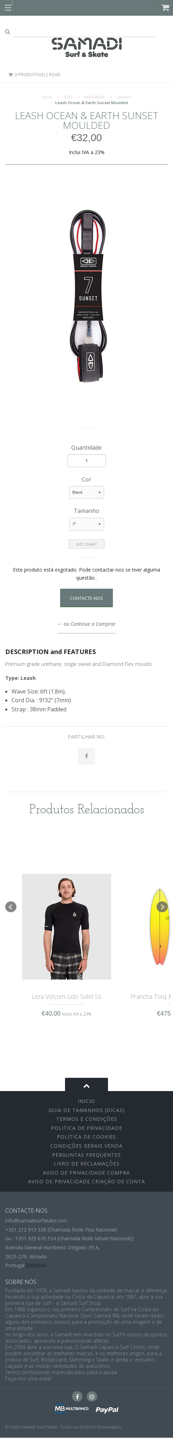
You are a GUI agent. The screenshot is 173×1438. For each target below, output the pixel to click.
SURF (68, 97)
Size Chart (86, 544)
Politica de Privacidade (86, 1128)
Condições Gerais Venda (86, 1146)
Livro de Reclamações (87, 1164)
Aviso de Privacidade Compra (86, 1173)
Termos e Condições (86, 1119)
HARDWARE (94, 97)
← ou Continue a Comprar (86, 623)
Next (162, 907)
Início (47, 97)
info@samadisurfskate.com (36, 1221)
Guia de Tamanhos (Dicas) (87, 1110)
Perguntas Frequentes (86, 1155)
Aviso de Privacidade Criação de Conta (86, 1181)
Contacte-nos (86, 598)
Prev (10, 907)
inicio (86, 1101)
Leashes (123, 97)
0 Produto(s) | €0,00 (34, 74)
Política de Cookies (86, 1137)
